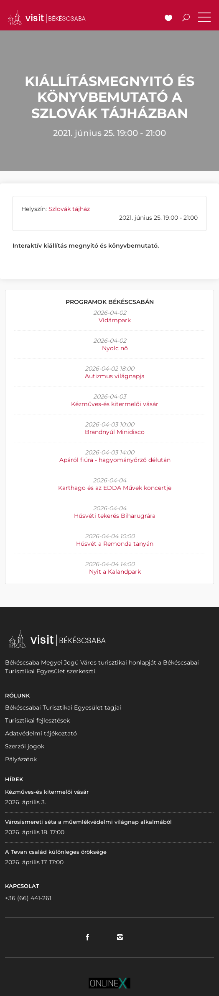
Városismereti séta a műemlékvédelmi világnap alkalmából (88, 821)
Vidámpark (115, 320)
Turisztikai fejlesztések (37, 720)
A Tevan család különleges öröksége (56, 851)
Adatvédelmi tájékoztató (41, 733)
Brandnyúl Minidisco (115, 432)
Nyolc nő (115, 348)
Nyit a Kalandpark (115, 571)
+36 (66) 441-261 (28, 898)
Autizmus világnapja (115, 376)
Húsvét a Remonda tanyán (114, 543)
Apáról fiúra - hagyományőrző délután (115, 460)
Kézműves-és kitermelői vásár (114, 404)
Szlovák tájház (69, 209)
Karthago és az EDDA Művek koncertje (114, 488)
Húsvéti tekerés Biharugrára (114, 515)
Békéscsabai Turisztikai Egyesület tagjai (63, 707)
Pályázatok (21, 759)
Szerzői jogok (24, 746)
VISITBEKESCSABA (47, 17)
